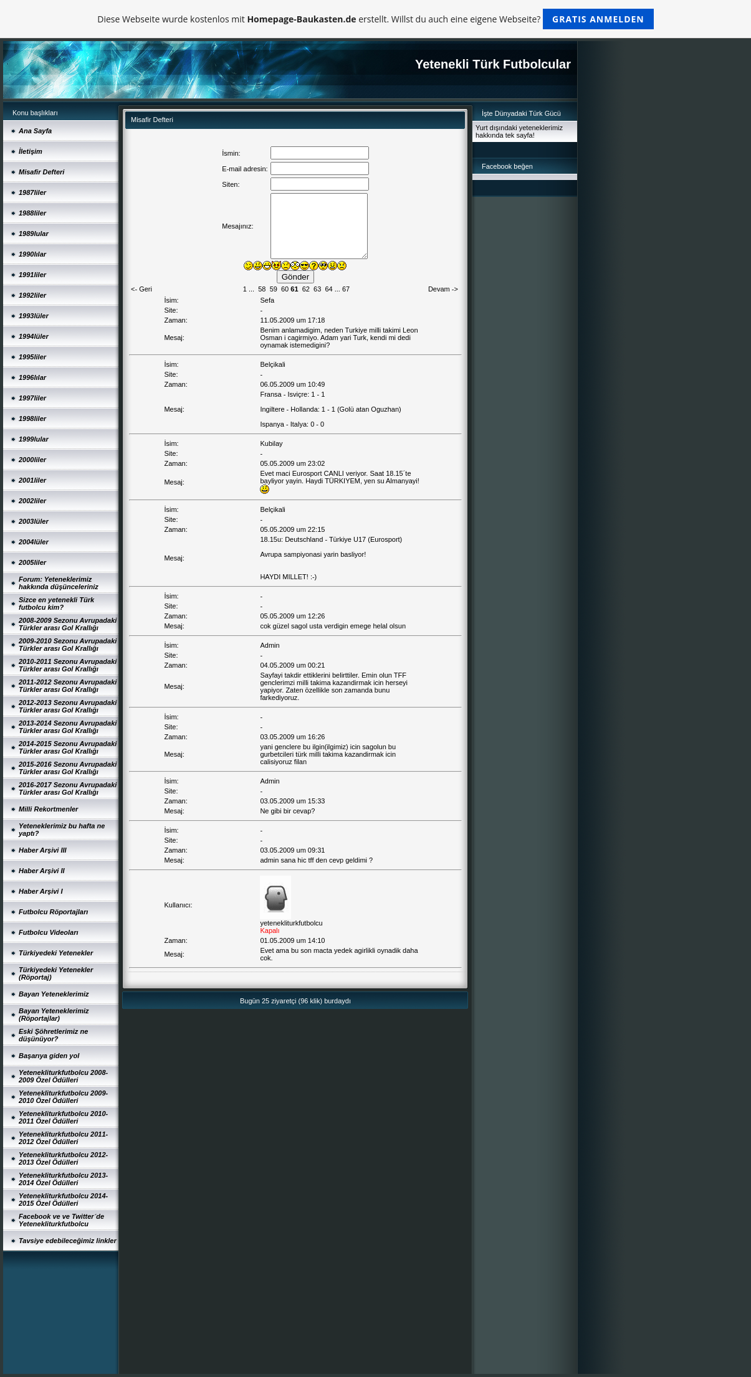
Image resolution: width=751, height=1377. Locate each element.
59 (273, 289)
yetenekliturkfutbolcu (291, 923)
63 (317, 289)
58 (261, 289)
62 (306, 289)
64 (328, 289)
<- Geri (141, 289)
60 (285, 289)
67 (346, 289)
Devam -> (443, 289)
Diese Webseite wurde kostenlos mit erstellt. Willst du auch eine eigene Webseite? (375, 19)
